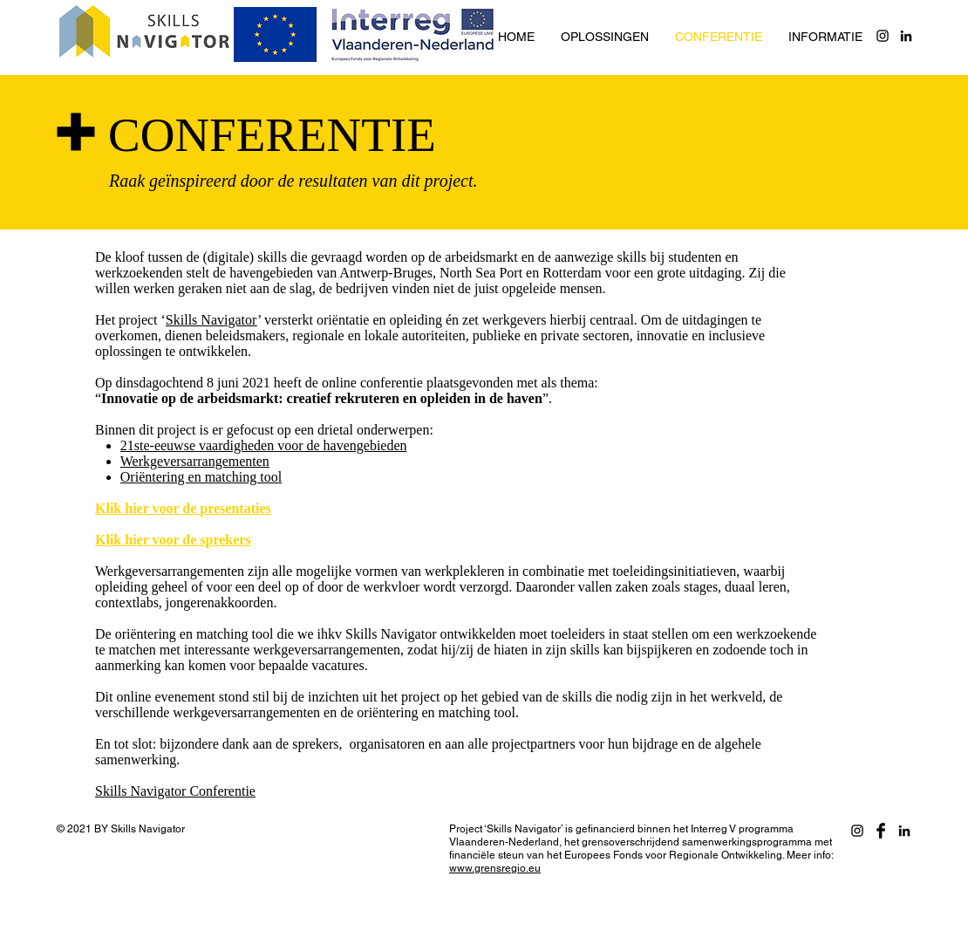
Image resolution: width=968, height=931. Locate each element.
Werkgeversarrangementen (194, 461)
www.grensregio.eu (495, 868)
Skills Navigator (211, 319)
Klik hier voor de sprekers (173, 539)
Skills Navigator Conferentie (175, 791)
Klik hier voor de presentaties (183, 508)
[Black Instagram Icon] (882, 36)
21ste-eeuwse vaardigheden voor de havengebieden (263, 445)
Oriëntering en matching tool (201, 476)
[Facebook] (881, 831)
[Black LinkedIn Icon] (906, 36)
